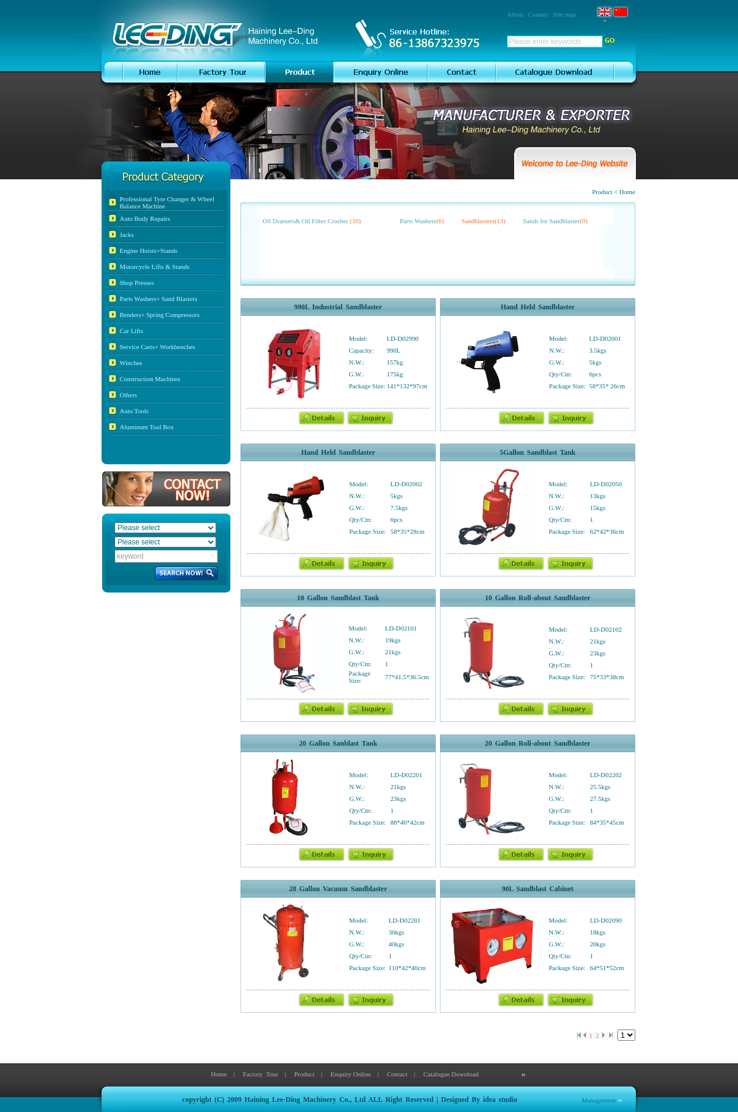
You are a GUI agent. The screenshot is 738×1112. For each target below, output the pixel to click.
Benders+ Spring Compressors (160, 314)
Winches (131, 362)
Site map (564, 14)
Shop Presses (137, 282)
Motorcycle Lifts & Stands (155, 266)
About (515, 14)
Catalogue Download (451, 1074)
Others (128, 394)
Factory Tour (260, 1074)
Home (219, 1074)
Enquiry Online (351, 1074)
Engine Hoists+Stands (149, 250)
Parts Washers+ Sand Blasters (159, 298)
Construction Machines (150, 378)
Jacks (127, 234)
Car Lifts (131, 330)
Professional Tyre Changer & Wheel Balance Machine (167, 202)
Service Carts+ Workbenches (157, 346)
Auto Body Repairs (145, 218)
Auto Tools (134, 410)
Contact (538, 14)
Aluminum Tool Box (147, 426)
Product (304, 1074)
